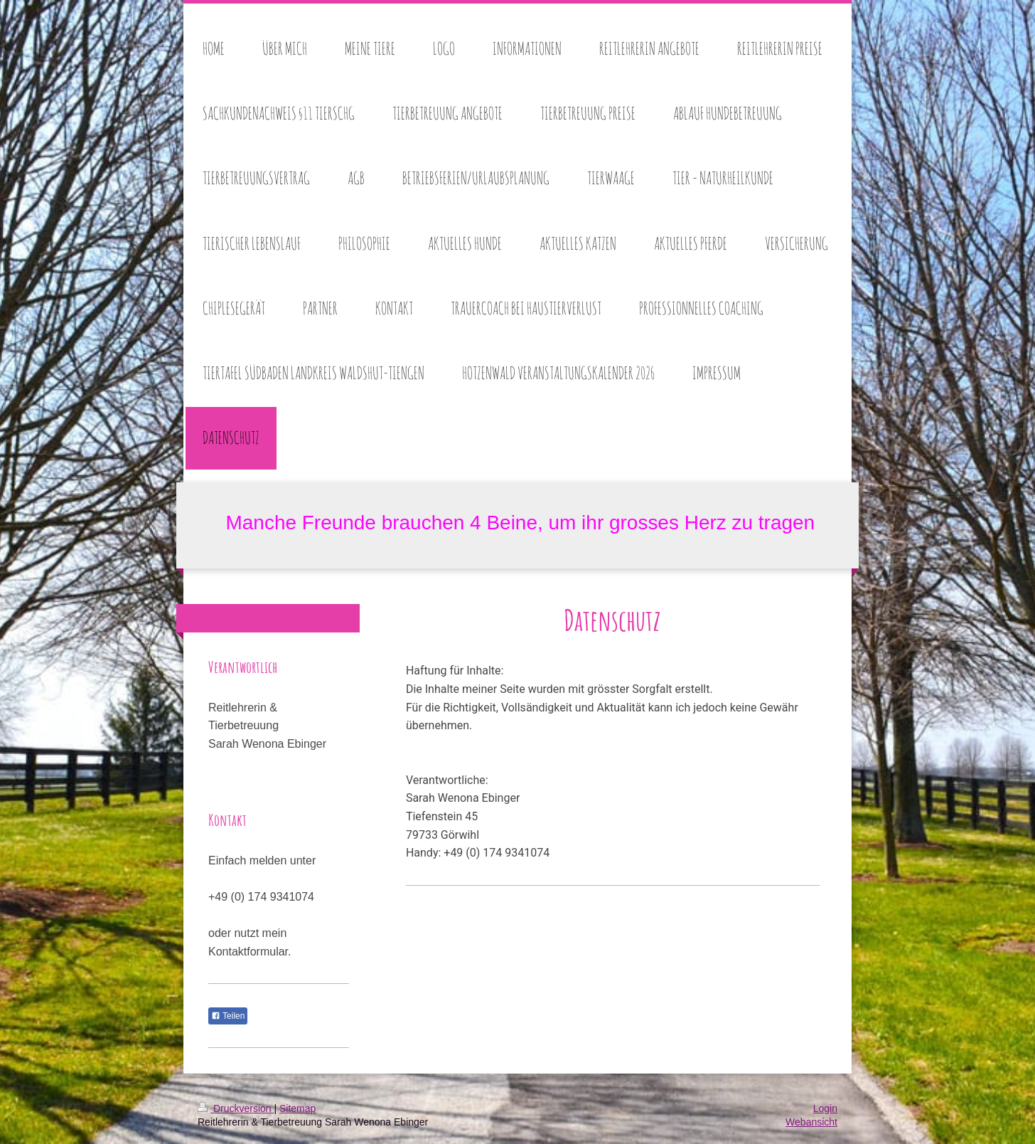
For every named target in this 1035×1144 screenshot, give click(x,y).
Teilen (228, 1016)
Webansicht (811, 1122)
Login (825, 1108)
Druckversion (236, 1108)
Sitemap (297, 1108)
